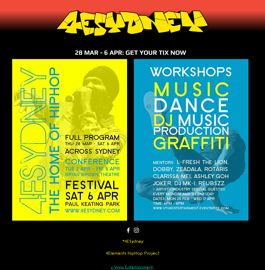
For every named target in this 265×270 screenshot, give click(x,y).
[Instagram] (136, 230)
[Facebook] (128, 230)
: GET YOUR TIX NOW (154, 52)
